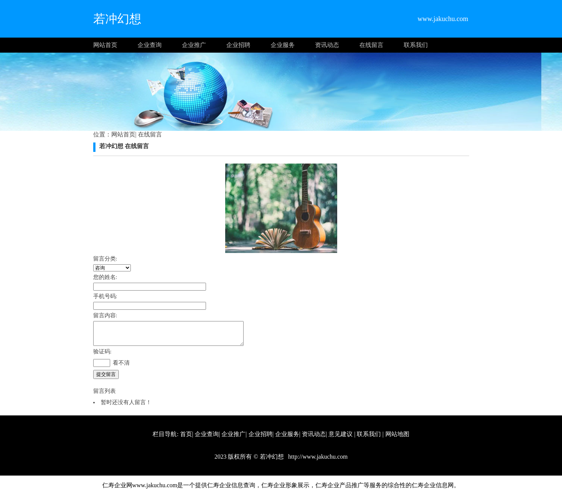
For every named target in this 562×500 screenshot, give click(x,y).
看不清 (121, 367)
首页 (186, 438)
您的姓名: (105, 277)
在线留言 (371, 45)
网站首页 (105, 45)
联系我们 (416, 45)
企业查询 (150, 45)
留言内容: (105, 315)
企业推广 (194, 45)
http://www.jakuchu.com (317, 461)
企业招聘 (238, 45)
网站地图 (397, 438)
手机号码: (105, 296)
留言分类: (105, 259)
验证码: (102, 356)
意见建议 (341, 438)
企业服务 (283, 45)
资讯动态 (327, 45)
